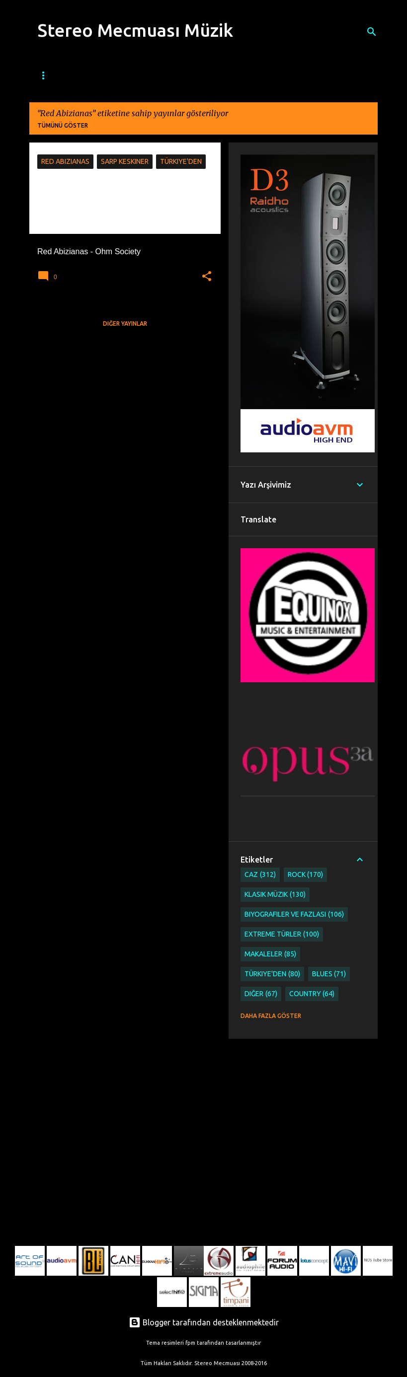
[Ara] (372, 32)
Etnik (321, 75)
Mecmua (98, 75)
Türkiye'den (272, 974)
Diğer (260, 994)
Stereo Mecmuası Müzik (135, 30)
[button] (207, 276)
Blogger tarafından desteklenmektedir (204, 1322)
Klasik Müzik (275, 894)
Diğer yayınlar (125, 323)
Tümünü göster (62, 125)
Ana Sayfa (51, 75)
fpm (190, 1343)
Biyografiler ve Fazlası (294, 914)
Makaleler (270, 954)
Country (312, 994)
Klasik (284, 75)
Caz (137, 75)
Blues (171, 75)
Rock (208, 75)
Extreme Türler (281, 934)
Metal (245, 75)
